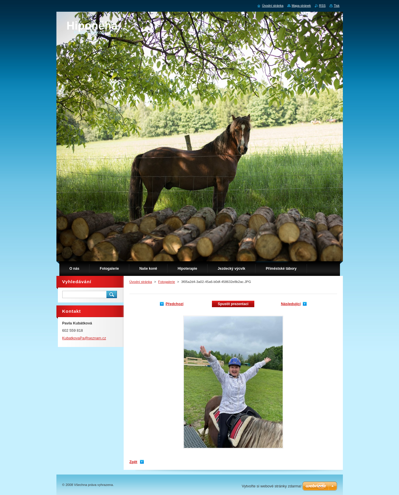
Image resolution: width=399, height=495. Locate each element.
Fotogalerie (166, 281)
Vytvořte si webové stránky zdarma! (272, 486)
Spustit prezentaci (233, 304)
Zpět (133, 462)
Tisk (337, 5)
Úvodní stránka (140, 281)
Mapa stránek (301, 5)
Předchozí (175, 304)
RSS (322, 5)
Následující (291, 304)
